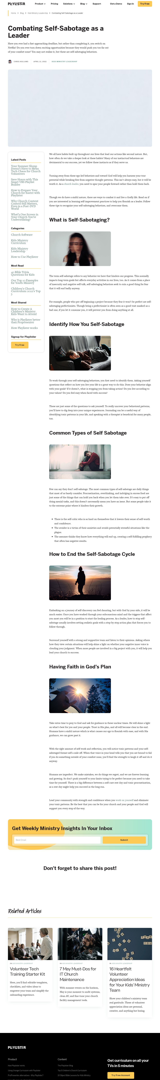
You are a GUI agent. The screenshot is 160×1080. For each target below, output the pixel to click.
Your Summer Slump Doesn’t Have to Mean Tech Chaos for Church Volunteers (25, 170)
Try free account (121, 1075)
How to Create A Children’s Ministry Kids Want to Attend (24, 311)
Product (39, 4)
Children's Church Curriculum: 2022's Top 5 (26, 291)
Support (97, 4)
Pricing (54, 4)
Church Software (22, 235)
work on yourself (124, 800)
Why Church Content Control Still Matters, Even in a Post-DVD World (24, 205)
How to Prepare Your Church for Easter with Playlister (25, 192)
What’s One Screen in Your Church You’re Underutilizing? (24, 217)
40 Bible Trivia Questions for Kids (23, 273)
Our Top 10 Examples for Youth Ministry (24, 281)
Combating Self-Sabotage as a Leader (67, 13)
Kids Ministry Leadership (38, 13)
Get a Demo (116, 4)
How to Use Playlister (24, 257)
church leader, (71, 184)
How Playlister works (24, 328)
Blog (82, 4)
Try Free (19, 345)
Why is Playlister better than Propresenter (25, 320)
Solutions (68, 4)
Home (13, 13)
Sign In (130, 4)
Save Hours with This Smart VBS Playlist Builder (24, 182)
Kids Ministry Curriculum (19, 241)
